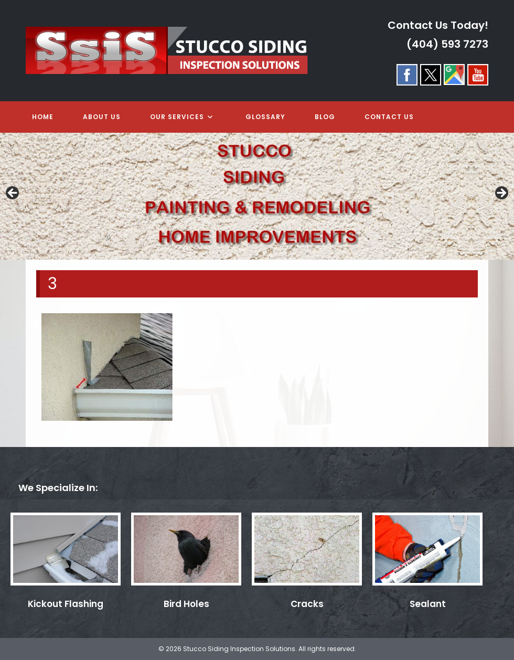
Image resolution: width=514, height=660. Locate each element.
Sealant (428, 604)
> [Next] (501, 193)
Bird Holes (186, 604)
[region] (257, 196)
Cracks (307, 604)
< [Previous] (13, 193)
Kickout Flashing (65, 604)
